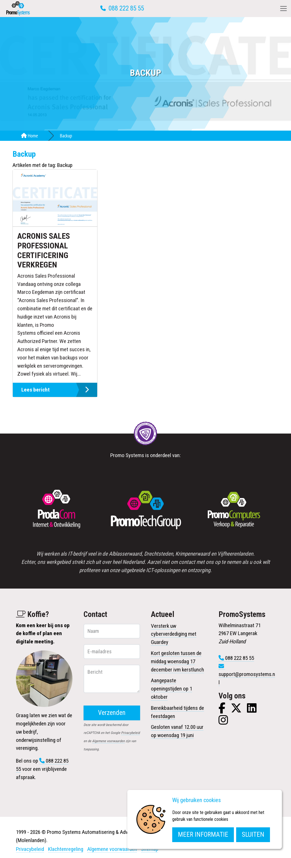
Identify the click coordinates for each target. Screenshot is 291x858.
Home (29, 135)
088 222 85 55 (126, 8)
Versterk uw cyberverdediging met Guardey (173, 634)
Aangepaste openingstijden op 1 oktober (171, 688)
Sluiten (253, 834)
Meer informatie (203, 834)
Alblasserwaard (125, 554)
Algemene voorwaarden (108, 741)
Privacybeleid (130, 733)
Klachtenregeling (65, 849)
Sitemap (149, 849)
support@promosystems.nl (247, 678)
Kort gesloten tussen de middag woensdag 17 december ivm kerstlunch (177, 661)
